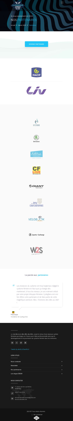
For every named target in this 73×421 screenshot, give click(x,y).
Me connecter (38, 415)
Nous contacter (16, 361)
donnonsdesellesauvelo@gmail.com (25, 397)
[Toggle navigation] (62, 2)
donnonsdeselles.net (21, 399)
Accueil (13, 25)
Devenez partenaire (36, 44)
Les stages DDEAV (16, 373)
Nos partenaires (16, 369)
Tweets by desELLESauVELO (20, 349)
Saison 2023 (22, 25)
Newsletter (14, 365)
